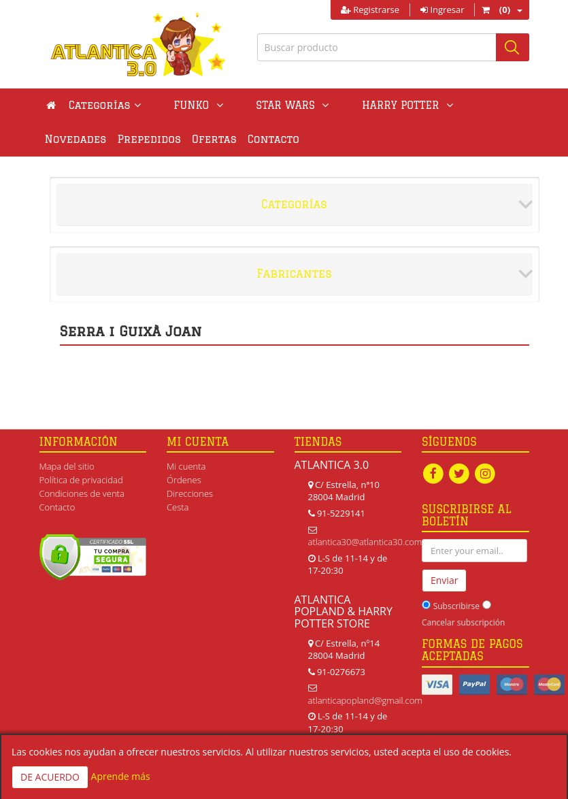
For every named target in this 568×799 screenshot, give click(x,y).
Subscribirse (456, 606)
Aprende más (120, 776)
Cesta (178, 507)
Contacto (201, 139)
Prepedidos (77, 139)
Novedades (428, 105)
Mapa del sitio (67, 466)
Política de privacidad (81, 480)
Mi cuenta (186, 466)
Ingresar (442, 9)
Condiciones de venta (81, 493)
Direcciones (190, 493)
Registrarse (370, 9)
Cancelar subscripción (463, 622)
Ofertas (141, 139)
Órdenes (184, 480)
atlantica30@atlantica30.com (365, 542)
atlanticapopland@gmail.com (365, 700)
